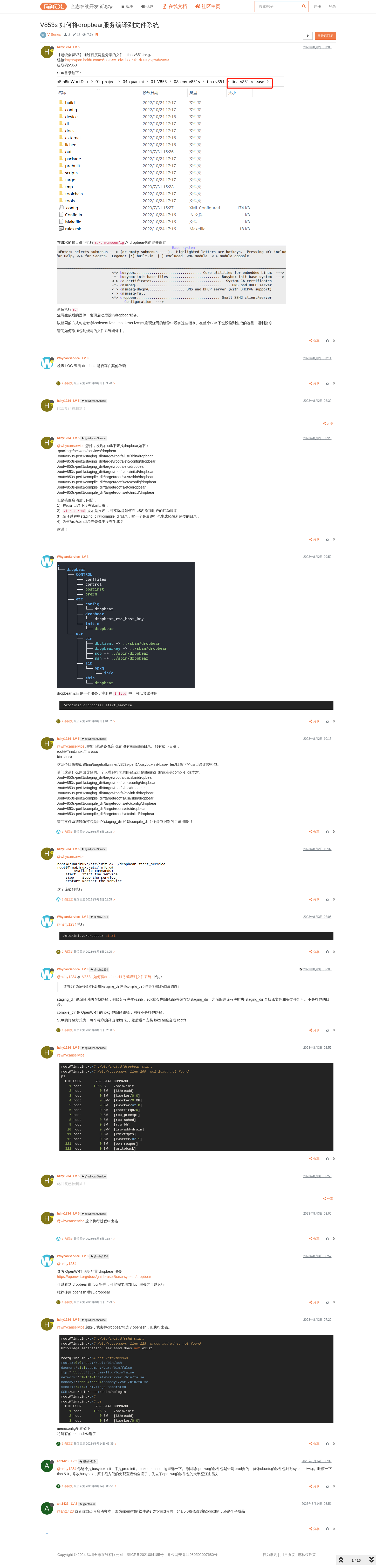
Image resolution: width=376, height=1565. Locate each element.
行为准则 (270, 1555)
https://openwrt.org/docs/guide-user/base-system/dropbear (104, 1277)
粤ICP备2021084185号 (145, 1555)
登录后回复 (325, 36)
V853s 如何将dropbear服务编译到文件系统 (117, 977)
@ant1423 (87, 1504)
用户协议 (287, 1555)
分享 (314, 341)
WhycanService (73, 358)
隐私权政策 (307, 1555)
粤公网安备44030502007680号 (192, 1555)
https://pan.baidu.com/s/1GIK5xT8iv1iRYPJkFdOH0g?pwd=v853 (117, 60)
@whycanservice (71, 446)
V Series (54, 34)
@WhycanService (94, 400)
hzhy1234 (68, 47)
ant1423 (67, 1461)
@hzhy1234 (99, 917)
